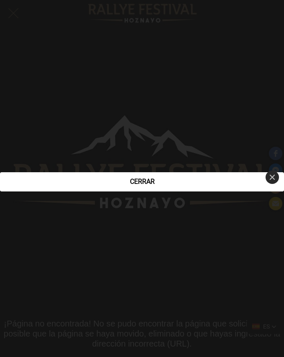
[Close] (272, 177)
